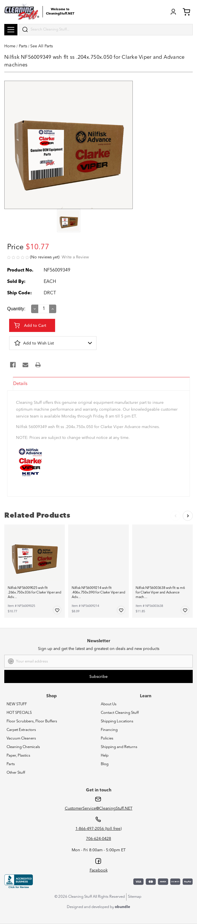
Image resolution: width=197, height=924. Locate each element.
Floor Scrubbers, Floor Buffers (32, 721)
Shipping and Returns (119, 747)
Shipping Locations (117, 721)
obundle (122, 907)
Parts (11, 764)
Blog (104, 764)
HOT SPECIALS (19, 713)
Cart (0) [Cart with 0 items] (186, 12)
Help (104, 755)
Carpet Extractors (21, 730)
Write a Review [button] (75, 257)
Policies (107, 738)
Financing (109, 730)
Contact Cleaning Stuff (120, 713)
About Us (108, 704)
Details (20, 384)
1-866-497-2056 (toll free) (98, 829)
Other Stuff (16, 773)
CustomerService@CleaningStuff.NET (98, 808)
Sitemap (134, 897)
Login (173, 12)
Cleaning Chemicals (23, 747)
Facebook (99, 870)
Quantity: (16, 308)
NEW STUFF (17, 704)
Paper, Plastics (18, 755)
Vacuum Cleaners (21, 738)
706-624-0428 (98, 839)
